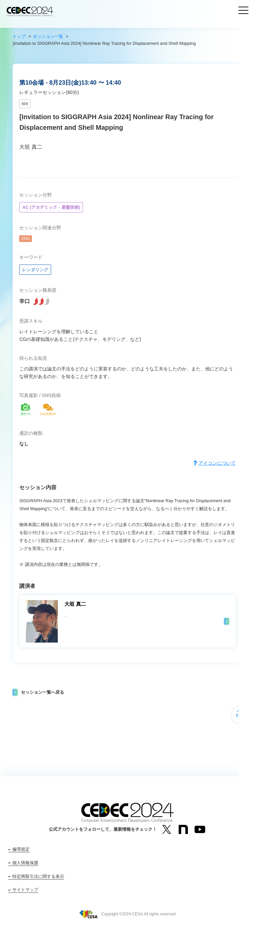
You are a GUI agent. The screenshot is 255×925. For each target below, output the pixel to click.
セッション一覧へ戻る (42, 692)
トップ (19, 36)
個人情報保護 (25, 862)
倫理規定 (21, 849)
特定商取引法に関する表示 (38, 876)
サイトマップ (25, 889)
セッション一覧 (48, 36)
